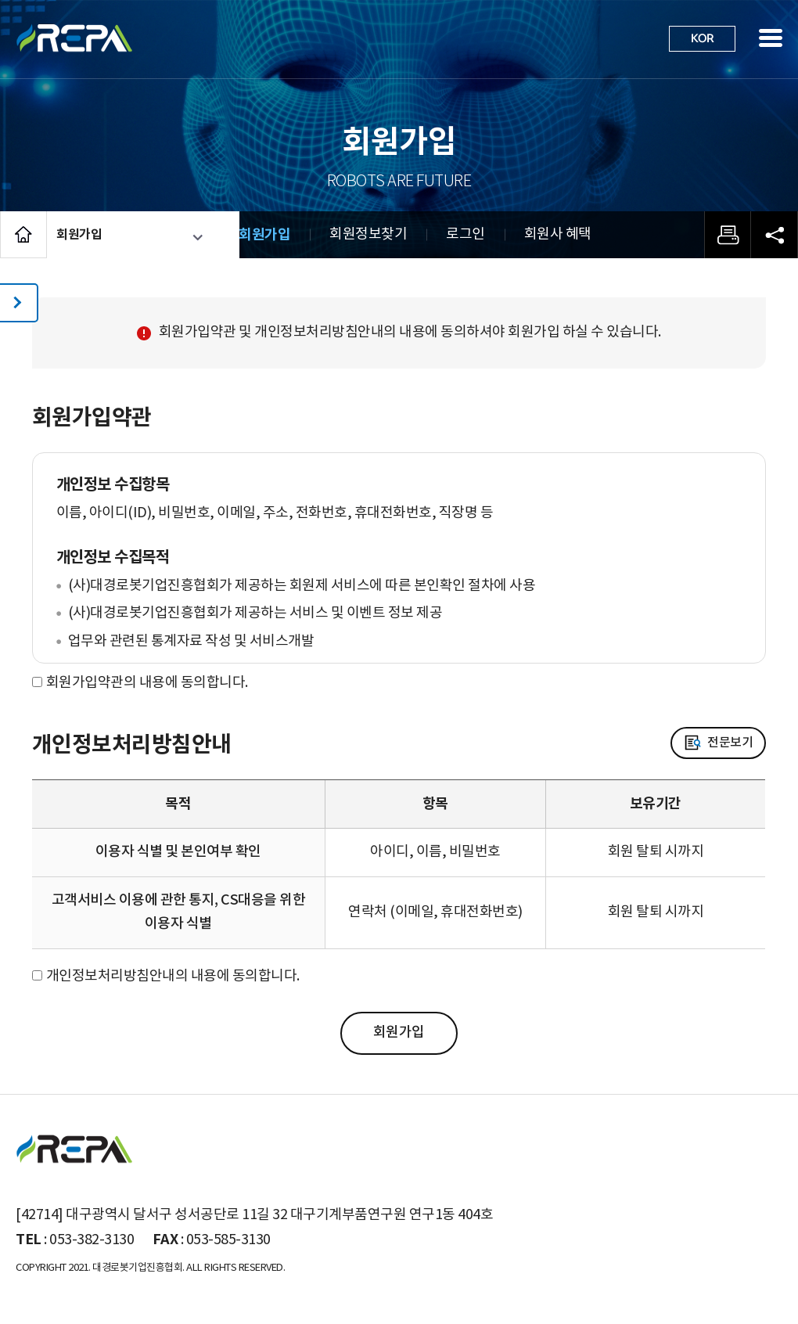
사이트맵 (770, 37)
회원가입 (264, 234)
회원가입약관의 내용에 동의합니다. (147, 683)
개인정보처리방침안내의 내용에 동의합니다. (173, 976)
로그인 (465, 234)
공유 (774, 234)
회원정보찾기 (368, 234)
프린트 (727, 234)
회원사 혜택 (557, 234)
